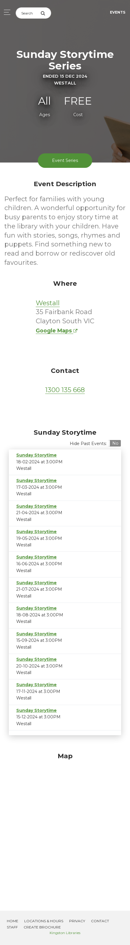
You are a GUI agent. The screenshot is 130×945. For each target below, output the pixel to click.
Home (12, 921)
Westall (48, 303)
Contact (100, 921)
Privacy (77, 921)
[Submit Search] (45, 13)
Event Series (65, 160)
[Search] (28, 13)
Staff (12, 927)
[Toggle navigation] (5, 12)
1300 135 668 (65, 390)
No (115, 443)
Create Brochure (42, 927)
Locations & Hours (43, 921)
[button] (114, 443)
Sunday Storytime (36, 455)
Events (117, 12)
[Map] (65, 824)
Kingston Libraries (65, 933)
